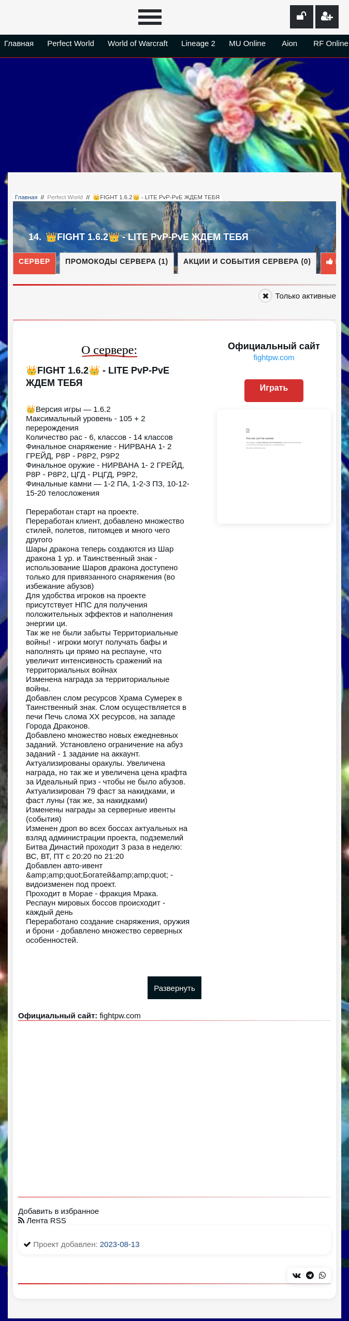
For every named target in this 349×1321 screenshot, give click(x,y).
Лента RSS (42, 1220)
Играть (274, 387)
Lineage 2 (198, 43)
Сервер (34, 261)
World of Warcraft (138, 43)
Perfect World (70, 43)
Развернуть (174, 988)
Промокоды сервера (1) (116, 261)
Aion (289, 43)
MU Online (247, 43)
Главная (19, 43)
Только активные (305, 295)
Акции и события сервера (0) (247, 261)
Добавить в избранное (58, 1211)
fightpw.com (273, 357)
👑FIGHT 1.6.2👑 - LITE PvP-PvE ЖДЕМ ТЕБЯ (156, 197)
